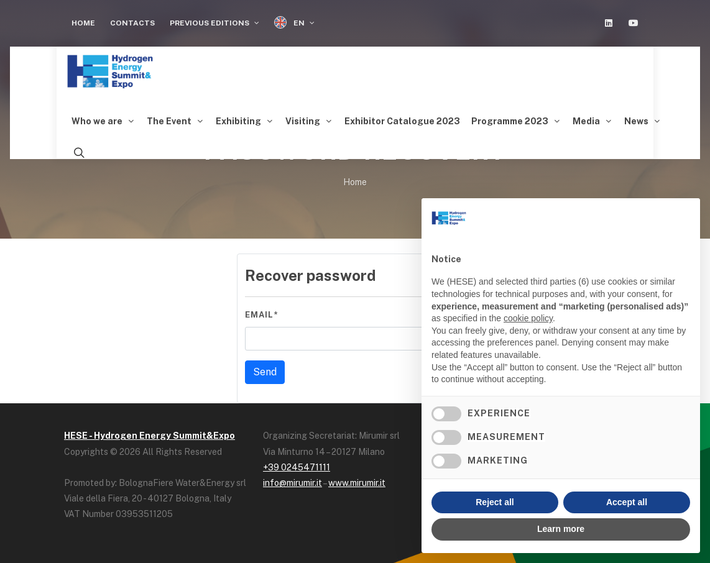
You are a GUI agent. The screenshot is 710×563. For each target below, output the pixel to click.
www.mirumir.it (356, 483)
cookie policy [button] (528, 318)
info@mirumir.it (292, 483)
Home (83, 23)
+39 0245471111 (296, 467)
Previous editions (214, 23)
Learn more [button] (560, 529)
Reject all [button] (495, 502)
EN (294, 22)
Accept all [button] (626, 502)
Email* (261, 314)
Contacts (132, 23)
